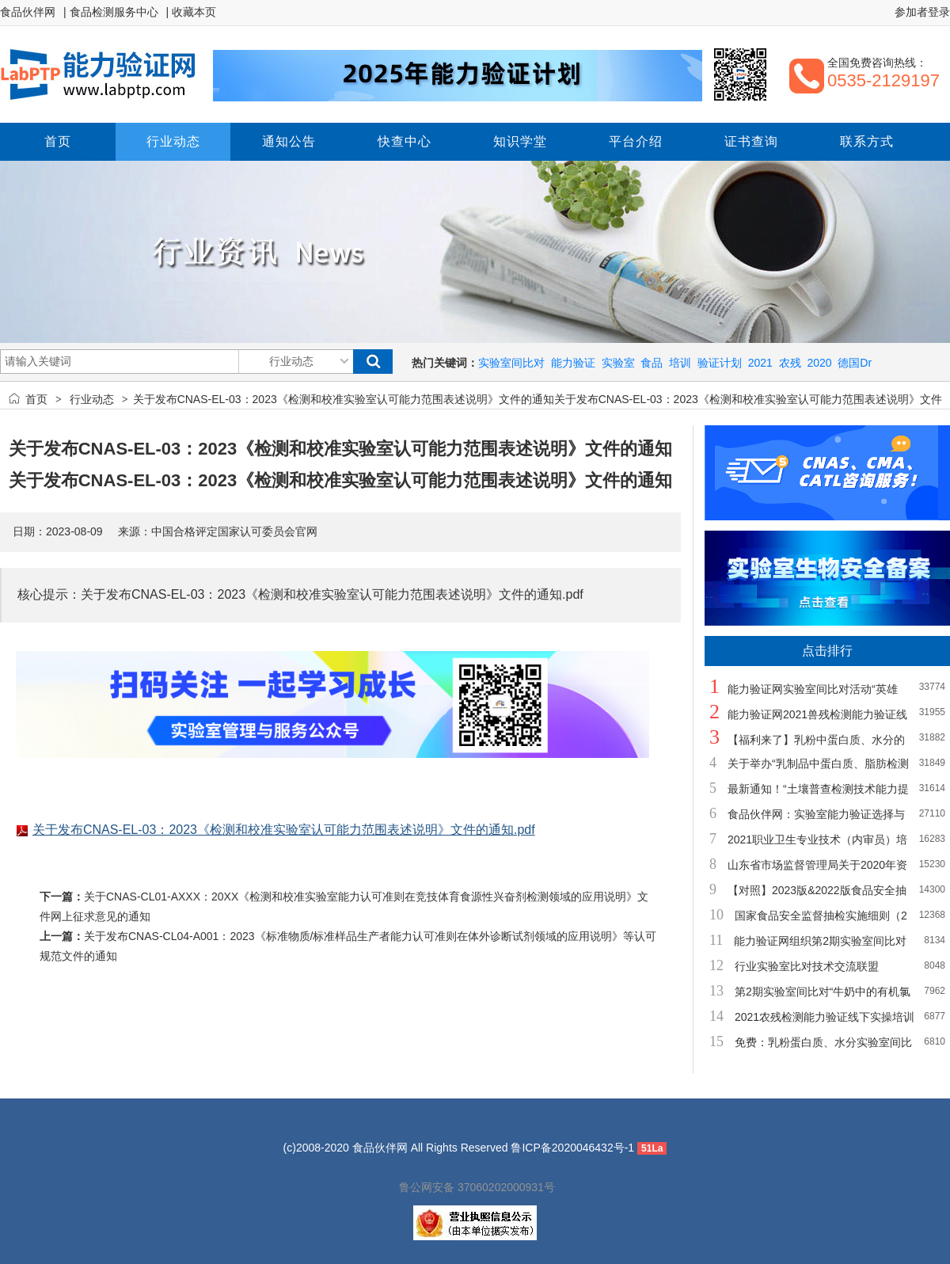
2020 (819, 362)
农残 (790, 362)
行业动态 (92, 399)
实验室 (618, 362)
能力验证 (573, 362)
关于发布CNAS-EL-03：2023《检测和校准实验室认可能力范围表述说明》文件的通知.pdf (283, 829)
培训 (680, 362)
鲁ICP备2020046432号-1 (572, 1147)
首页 (36, 399)
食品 (651, 362)
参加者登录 (922, 12)
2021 (760, 362)
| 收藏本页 (191, 12)
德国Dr (855, 362)
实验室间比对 (511, 362)
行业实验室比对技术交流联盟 (807, 966)
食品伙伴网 (27, 12)
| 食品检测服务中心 (110, 12)
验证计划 (719, 362)
